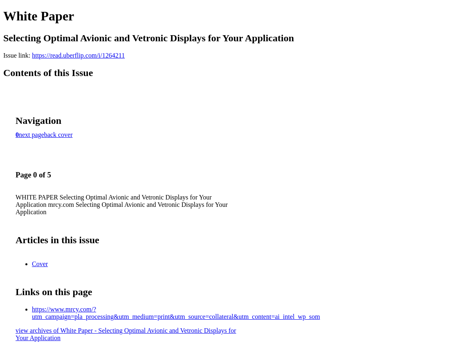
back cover (58, 134)
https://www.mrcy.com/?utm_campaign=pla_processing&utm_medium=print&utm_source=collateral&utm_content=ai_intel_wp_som (176, 313)
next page (31, 134)
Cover (40, 263)
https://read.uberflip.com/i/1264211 (78, 55)
